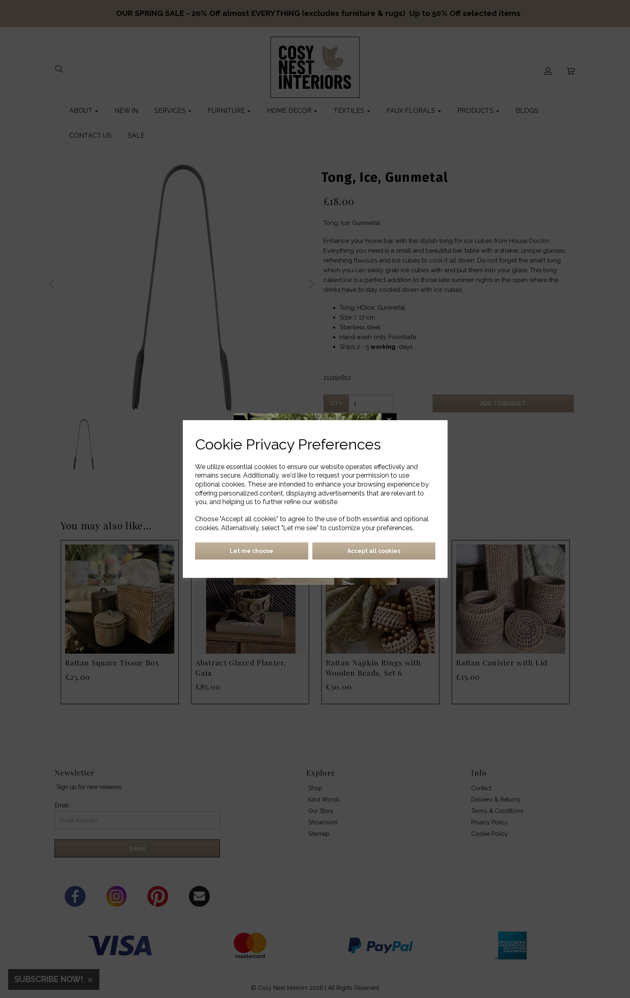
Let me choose (251, 551)
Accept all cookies (373, 551)
